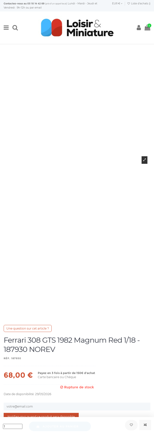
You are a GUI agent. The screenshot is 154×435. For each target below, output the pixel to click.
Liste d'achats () (138, 3)
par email (36, 7)
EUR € (117, 3)
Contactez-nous (13, 3)
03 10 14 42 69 (35, 3)
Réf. (7, 358)
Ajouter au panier (57, 426)
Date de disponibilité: (19, 394)
